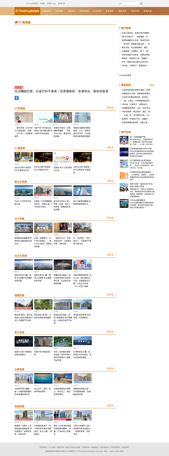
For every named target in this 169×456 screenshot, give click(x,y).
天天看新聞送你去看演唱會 (140, 160)
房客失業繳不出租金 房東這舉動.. (136, 55)
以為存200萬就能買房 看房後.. (135, 97)
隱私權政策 (104, 447)
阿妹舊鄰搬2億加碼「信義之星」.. (136, 122)
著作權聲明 (115, 447)
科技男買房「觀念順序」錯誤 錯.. (136, 112)
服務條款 (94, 447)
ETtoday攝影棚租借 (137, 200)
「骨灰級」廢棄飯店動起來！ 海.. (136, 44)
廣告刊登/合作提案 (73, 447)
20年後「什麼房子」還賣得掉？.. (135, 66)
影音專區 (110, 11)
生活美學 (97, 11)
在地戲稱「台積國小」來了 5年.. (136, 51)
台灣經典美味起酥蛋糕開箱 (140, 172)
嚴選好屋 (148, 11)
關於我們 (60, 447)
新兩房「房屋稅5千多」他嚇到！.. (136, 58)
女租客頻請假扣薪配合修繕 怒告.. (136, 90)
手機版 (42, 1)
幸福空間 (135, 11)
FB (17, 98)
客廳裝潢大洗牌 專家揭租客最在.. (136, 93)
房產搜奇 (59, 11)
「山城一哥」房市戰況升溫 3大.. (136, 115)
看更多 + (111, 108)
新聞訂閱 (61, 1)
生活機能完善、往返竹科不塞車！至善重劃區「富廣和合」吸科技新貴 (62, 91)
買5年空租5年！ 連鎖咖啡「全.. (135, 37)
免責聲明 (125, 447)
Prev (17, 118)
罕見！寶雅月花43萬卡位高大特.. (135, 62)
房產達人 (72, 11)
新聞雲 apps (51, 1)
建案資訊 (122, 11)
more (152, 85)
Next (89, 118)
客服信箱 (86, 447)
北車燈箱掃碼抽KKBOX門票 (141, 149)
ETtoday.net (82, 451)
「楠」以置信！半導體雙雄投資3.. (136, 101)
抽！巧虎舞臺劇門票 (138, 137)
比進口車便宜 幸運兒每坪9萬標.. (136, 33)
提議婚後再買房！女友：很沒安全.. (136, 108)
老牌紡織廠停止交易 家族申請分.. (136, 40)
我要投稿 (43, 447)
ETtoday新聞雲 (32, 1)
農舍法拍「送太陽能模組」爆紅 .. (136, 47)
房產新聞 (46, 11)
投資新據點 (84, 11)
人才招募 (51, 447)
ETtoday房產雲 (27, 11)
